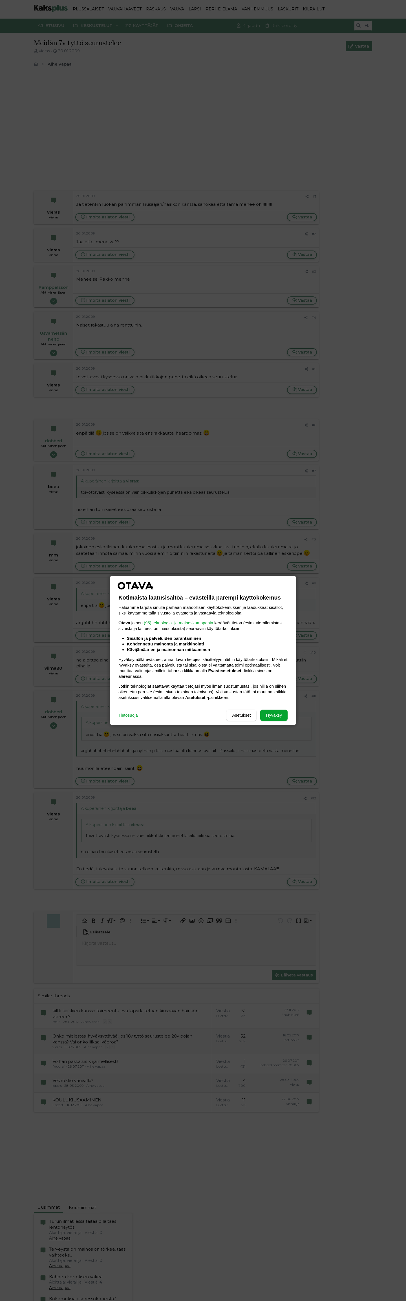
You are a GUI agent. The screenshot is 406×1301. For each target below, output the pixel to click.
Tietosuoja (128, 715)
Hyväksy (274, 715)
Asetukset (241, 715)
